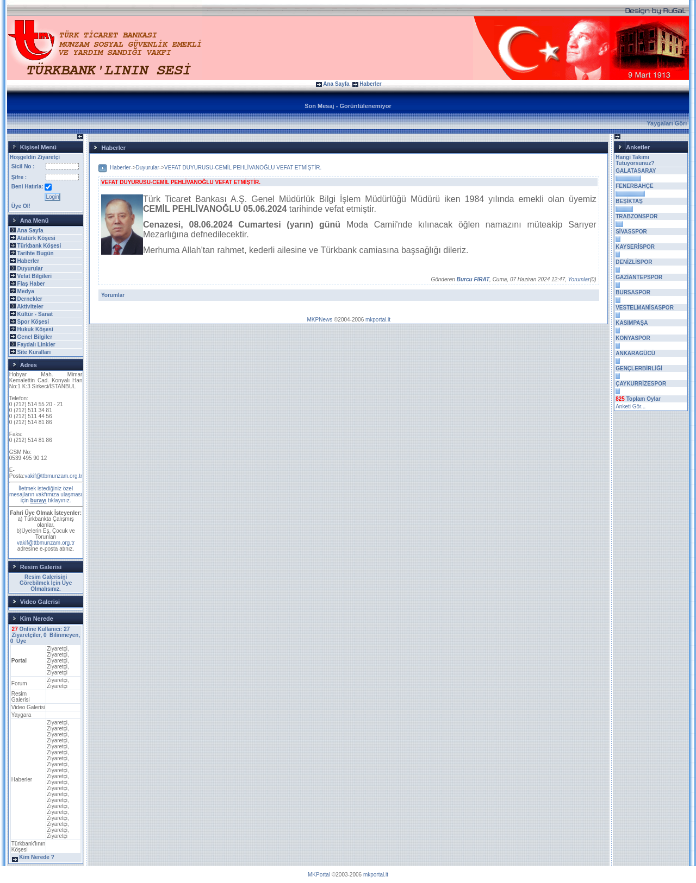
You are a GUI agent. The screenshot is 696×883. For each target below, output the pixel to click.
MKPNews (320, 320)
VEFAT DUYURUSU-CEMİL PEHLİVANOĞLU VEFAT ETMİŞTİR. (242, 168)
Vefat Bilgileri (34, 276)
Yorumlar (578, 279)
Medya (25, 291)
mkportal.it (377, 320)
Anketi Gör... (630, 406)
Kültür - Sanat (35, 314)
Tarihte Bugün (35, 253)
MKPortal (319, 875)
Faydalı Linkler (36, 345)
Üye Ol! (20, 206)
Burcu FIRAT (473, 279)
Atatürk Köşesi (36, 238)
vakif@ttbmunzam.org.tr (53, 476)
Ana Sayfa (336, 84)
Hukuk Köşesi (35, 329)
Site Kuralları (34, 352)
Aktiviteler (30, 307)
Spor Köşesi (33, 322)
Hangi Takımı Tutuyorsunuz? (635, 160)
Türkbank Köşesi (39, 246)
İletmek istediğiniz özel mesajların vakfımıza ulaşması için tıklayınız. (46, 494)
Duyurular (30, 269)
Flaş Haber (31, 284)
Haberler (370, 84)
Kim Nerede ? (36, 857)
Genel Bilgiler (34, 337)
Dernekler (29, 299)
